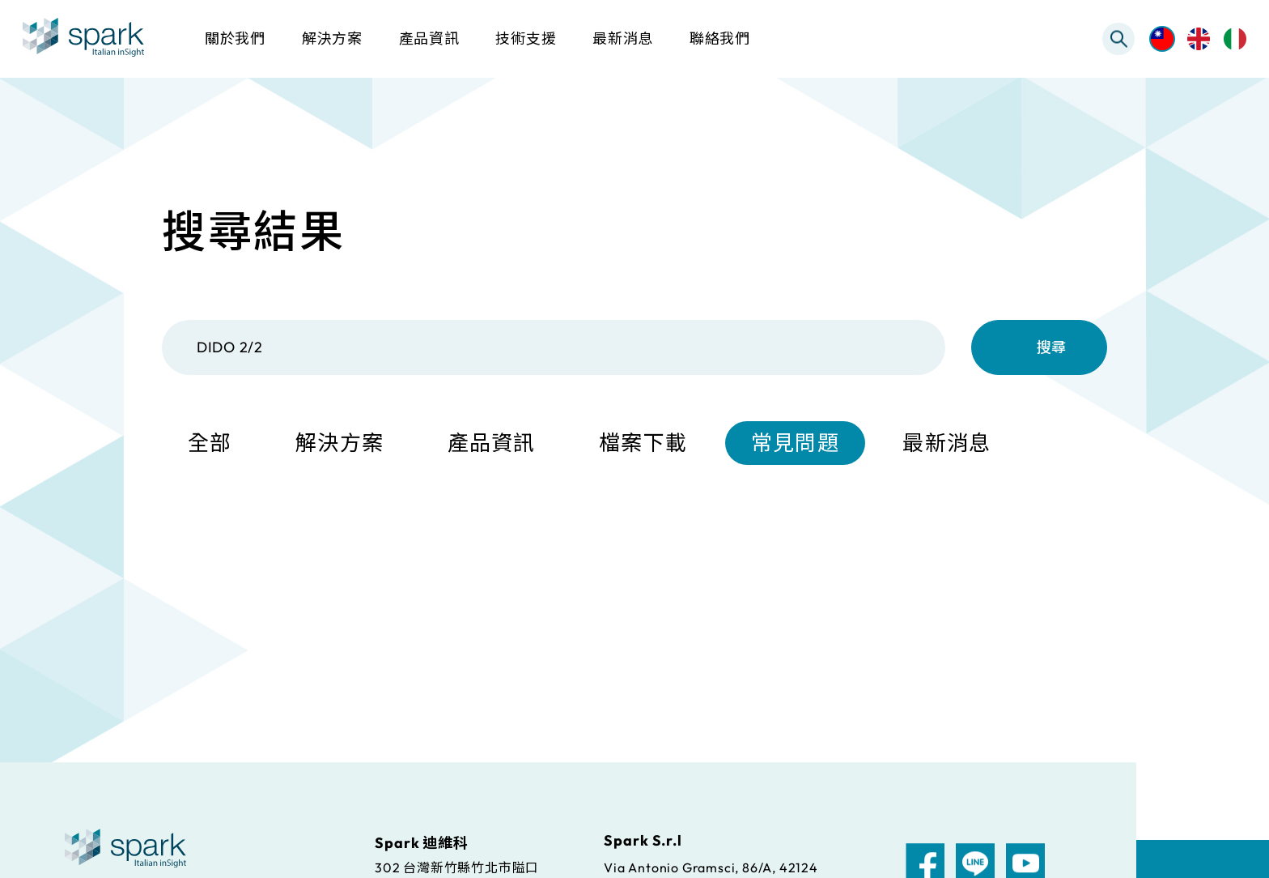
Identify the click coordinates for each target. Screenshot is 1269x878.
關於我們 (235, 38)
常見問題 (795, 443)
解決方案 (339, 443)
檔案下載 (643, 443)
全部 (210, 443)
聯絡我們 (720, 38)
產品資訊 (492, 443)
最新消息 (946, 443)
